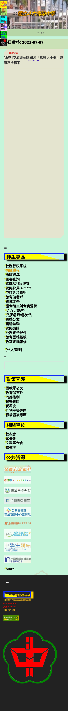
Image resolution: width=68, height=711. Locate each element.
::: (14, 13)
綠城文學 (13, 301)
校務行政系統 (16, 266)
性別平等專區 (16, 410)
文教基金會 (14, 442)
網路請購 (13, 328)
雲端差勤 (13, 323)
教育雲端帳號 (16, 337)
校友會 (11, 434)
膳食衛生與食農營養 (21, 306)
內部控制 (13, 397)
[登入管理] (14, 349)
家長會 (11, 438)
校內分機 (10, 610)
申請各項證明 (16, 292)
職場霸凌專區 (16, 415)
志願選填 (13, 274)
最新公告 (13, 52)
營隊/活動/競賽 (17, 283)
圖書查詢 (13, 279)
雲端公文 (13, 319)
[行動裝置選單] (41, 32)
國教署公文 (14, 388)
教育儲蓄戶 (14, 297)
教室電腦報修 (16, 341)
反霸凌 (11, 406)
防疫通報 (13, 270)
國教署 (11, 447)
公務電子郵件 (16, 332)
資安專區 (13, 401)
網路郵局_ (18, 288)
